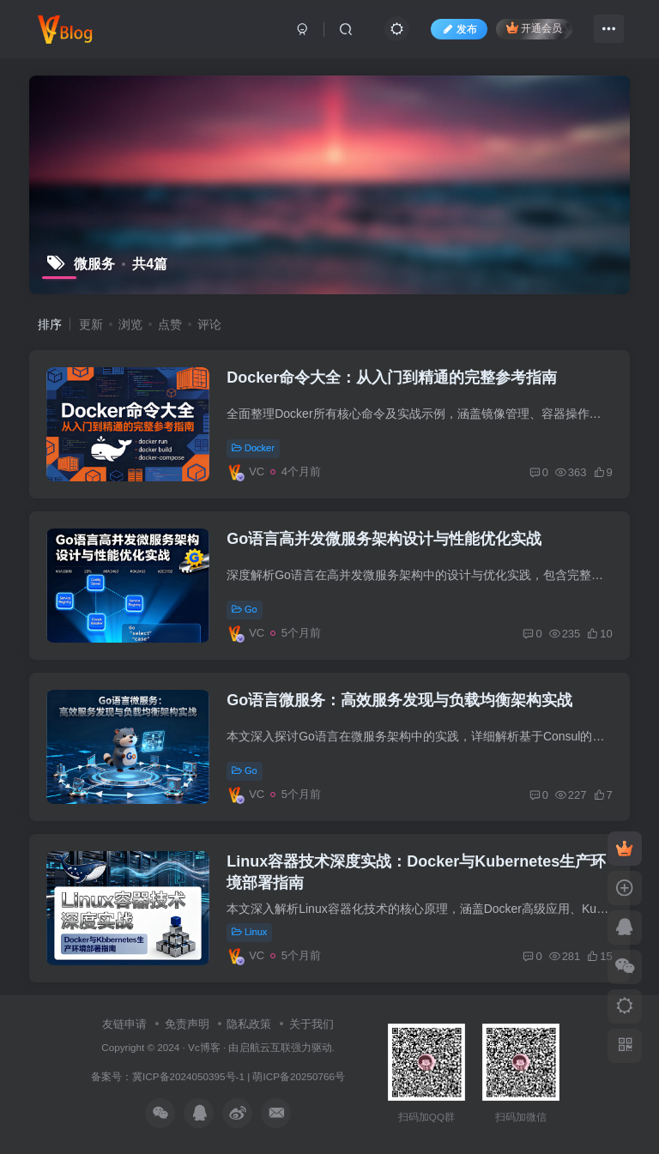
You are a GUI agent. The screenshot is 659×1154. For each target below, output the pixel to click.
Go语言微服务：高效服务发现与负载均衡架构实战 (399, 700)
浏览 (130, 324)
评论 (209, 324)
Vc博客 (204, 1047)
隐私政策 (249, 1024)
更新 (91, 324)
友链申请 (124, 1024)
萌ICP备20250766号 (298, 1076)
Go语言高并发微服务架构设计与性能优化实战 (384, 538)
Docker (253, 448)
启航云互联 (265, 1047)
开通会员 (534, 27)
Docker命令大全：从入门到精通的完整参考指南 (392, 377)
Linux (249, 932)
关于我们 (311, 1024)
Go (244, 609)
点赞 (170, 324)
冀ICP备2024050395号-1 (188, 1076)
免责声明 (187, 1024)
